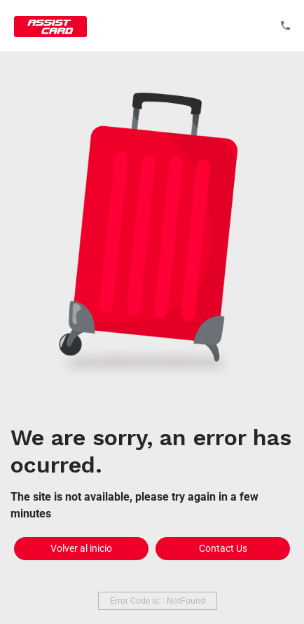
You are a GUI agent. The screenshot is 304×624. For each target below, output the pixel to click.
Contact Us (223, 548)
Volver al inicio (81, 548)
